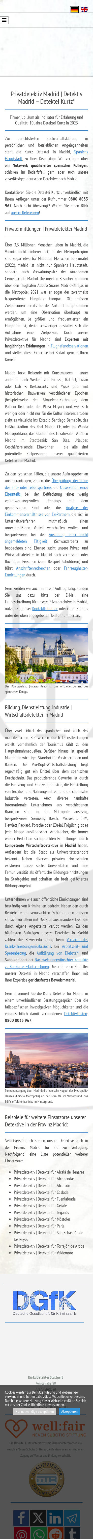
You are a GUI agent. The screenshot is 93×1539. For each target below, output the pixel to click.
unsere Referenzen (25, 212)
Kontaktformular (45, 608)
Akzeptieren (69, 1411)
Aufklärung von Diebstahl (58, 953)
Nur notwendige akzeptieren (34, 1411)
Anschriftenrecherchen (33, 568)
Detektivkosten (75, 1013)
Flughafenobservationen (69, 346)
